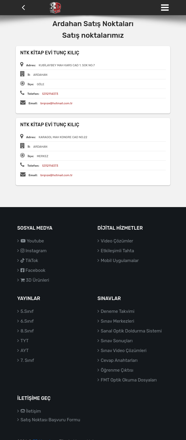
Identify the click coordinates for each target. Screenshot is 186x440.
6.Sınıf (27, 321)
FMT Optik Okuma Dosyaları (129, 380)
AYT (25, 350)
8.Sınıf (27, 331)
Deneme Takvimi (118, 311)
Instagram (34, 250)
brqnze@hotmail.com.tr (56, 103)
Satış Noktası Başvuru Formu (50, 419)
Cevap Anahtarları (119, 360)
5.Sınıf (27, 311)
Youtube (32, 241)
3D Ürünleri (35, 280)
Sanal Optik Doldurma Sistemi (131, 331)
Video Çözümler (117, 241)
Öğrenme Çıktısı (117, 370)
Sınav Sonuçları (117, 340)
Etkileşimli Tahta (117, 250)
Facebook (33, 270)
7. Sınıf (27, 360)
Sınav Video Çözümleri (123, 350)
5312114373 (50, 94)
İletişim (31, 411)
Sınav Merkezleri (117, 321)
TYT (25, 340)
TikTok (29, 260)
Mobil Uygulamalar (120, 260)
